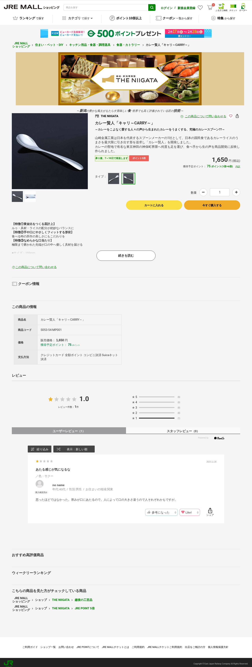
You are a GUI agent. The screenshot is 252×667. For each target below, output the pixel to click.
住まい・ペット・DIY (49, 42)
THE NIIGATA (60, 597)
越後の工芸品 (83, 597)
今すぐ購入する (212, 202)
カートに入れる (154, 202)
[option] (50, 148)
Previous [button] (29, 148)
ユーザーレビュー (69, 428)
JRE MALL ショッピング (21, 42)
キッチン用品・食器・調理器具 (90, 42)
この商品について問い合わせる (205, 113)
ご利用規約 (138, 644)
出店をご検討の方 (195, 644)
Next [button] (70, 148)
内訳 (237, 163)
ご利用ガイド (30, 644)
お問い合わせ (66, 644)
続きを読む (126, 253)
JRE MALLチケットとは (115, 644)
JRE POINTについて (88, 644)
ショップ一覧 (48, 644)
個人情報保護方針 (218, 644)
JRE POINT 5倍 (84, 605)
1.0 (84, 396)
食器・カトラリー (128, 42)
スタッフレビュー (183, 428)
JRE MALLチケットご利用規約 (164, 644)
